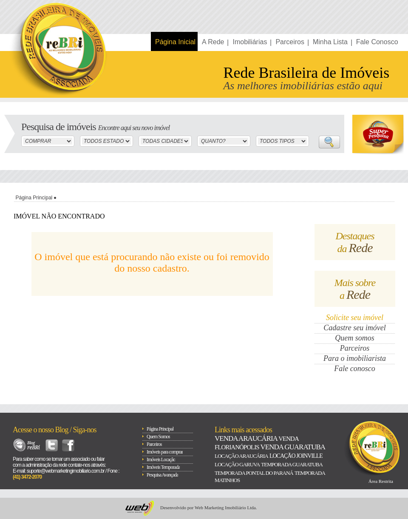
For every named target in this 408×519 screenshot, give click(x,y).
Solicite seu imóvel (354, 317)
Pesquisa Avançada (162, 475)
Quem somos (354, 338)
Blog (27, 445)
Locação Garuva (237, 464)
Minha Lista (330, 41)
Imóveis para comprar (165, 452)
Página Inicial (175, 41)
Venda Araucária (246, 438)
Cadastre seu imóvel (354, 327)
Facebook (68, 445)
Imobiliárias (249, 41)
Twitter (51, 445)
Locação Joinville (296, 456)
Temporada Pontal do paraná (254, 473)
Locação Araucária (241, 456)
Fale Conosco (377, 41)
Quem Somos (158, 437)
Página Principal (34, 198)
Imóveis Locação (161, 459)
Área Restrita (380, 481)
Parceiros (289, 41)
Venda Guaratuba (292, 447)
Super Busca (378, 134)
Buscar (329, 142)
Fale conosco (354, 368)
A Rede (213, 41)
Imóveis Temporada (163, 467)
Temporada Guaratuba (292, 464)
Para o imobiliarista (354, 358)
